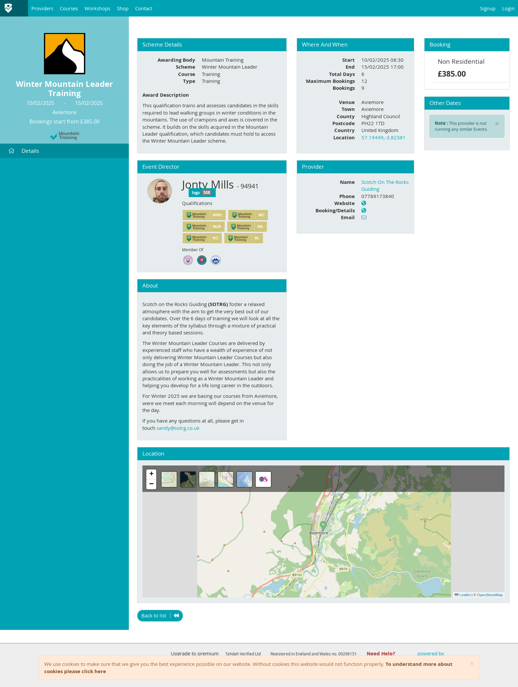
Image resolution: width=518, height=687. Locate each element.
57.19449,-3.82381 (383, 137)
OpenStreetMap (490, 595)
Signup (488, 8)
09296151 (347, 653)
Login (508, 8)
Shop (123, 8)
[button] (323, 526)
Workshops (97, 8)
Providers (42, 8)
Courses (69, 8)
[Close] (472, 664)
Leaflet (462, 595)
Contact (143, 8)
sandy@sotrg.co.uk (178, 428)
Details (23, 151)
